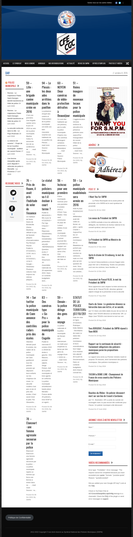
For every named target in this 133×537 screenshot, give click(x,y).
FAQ (106, 496)
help (93, 486)
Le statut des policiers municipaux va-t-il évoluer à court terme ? (48, 194)
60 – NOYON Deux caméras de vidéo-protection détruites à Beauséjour (63, 99)
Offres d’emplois (98, 63)
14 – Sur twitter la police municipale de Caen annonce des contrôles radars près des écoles (32, 317)
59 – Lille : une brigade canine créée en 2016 (32, 97)
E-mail (92, 444)
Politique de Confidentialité (19, 518)
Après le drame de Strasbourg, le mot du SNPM (106, 256)
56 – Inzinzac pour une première (62, 186)
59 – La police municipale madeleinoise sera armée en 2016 (80, 192)
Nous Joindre (30, 63)
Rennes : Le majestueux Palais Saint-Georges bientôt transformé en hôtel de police (15, 98)
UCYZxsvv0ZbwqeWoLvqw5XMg (101, 494)
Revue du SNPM (83, 63)
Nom (91, 427)
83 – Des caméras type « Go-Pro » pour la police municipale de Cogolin (48, 317)
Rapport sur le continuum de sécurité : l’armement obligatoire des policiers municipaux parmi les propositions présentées (105, 348)
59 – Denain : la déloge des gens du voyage (62, 309)
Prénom (92, 436)
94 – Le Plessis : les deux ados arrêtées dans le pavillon (46, 95)
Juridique (41, 63)
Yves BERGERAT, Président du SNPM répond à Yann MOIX (108, 330)
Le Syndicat (17, 63)
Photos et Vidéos (115, 63)
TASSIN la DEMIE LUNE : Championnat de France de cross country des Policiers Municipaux (106, 377)
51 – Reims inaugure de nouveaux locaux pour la (79, 99)
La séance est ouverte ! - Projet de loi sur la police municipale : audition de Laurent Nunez (15, 146)
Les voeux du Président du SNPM (103, 218)
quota (102, 475)
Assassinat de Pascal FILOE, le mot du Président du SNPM (105, 281)
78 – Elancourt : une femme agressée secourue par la (31, 432)
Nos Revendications (56, 63)
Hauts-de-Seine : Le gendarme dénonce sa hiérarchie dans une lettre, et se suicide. (107, 305)
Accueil (6, 63)
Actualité (71, 63)
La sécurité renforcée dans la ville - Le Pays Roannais (15, 130)
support (105, 499)
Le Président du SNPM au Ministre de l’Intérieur (105, 241)
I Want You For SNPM (98, 196)
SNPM (28, 164)
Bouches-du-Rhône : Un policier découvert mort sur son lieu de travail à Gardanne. (107, 394)
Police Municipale (10, 84)
